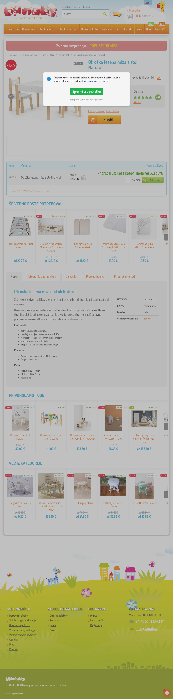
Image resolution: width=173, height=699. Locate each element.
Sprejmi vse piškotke (86, 91)
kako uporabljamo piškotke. (96, 81)
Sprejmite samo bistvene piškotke (87, 99)
